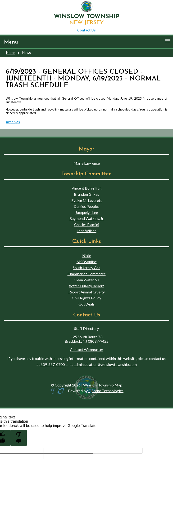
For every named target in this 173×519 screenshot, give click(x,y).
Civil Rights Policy (86, 298)
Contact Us (86, 30)
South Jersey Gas (86, 267)
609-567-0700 (53, 364)
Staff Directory (86, 328)
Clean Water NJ (86, 280)
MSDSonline (87, 261)
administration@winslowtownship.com (105, 364)
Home (10, 53)
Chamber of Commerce (87, 273)
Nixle (86, 255)
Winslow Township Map (102, 385)
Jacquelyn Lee (86, 212)
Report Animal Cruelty (86, 292)
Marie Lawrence (86, 163)
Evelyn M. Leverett (86, 200)
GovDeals (86, 304)
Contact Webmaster (86, 349)
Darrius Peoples (87, 206)
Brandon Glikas (86, 194)
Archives (13, 122)
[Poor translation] (19, 438)
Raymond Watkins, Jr (86, 218)
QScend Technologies (105, 390)
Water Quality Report (86, 286)
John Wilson (86, 230)
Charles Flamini (86, 224)
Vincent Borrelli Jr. (86, 188)
